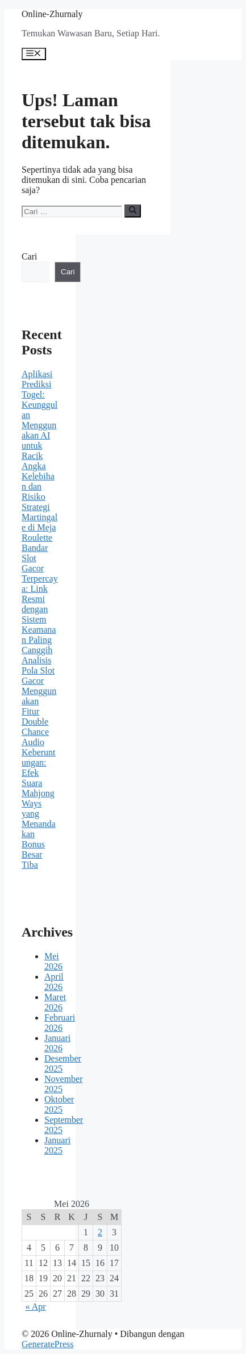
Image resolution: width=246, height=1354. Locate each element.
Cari (29, 256)
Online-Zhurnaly (52, 14)
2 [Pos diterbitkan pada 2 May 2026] (100, 1232)
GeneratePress (48, 1344)
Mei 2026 (53, 961)
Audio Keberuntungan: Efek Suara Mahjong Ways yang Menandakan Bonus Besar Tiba (39, 803)
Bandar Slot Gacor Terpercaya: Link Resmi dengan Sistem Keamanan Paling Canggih (40, 599)
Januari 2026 (57, 1043)
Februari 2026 (59, 1023)
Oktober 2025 (59, 1104)
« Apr (36, 1306)
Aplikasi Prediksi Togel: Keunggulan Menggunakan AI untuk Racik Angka (39, 420)
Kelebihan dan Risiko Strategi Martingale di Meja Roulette (39, 506)
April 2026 (54, 982)
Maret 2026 (55, 1002)
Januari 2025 (57, 1145)
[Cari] (132, 210)
